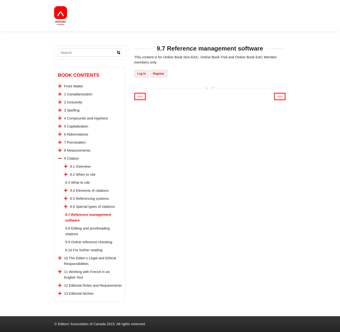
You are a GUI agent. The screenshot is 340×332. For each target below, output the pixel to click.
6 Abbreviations (76, 134)
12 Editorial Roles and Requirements (93, 285)
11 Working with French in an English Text (87, 274)
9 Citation (71, 158)
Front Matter (73, 86)
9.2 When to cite (82, 174)
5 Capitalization (76, 126)
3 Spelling (72, 110)
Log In (141, 73)
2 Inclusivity (73, 102)
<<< (140, 96)
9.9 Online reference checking (88, 242)
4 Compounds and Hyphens (86, 118)
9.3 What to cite (77, 182)
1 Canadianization (78, 94)
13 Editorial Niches (79, 293)
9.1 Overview (80, 166)
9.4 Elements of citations (89, 190)
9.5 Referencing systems (89, 198)
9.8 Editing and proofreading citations (87, 231)
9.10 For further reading (83, 250)
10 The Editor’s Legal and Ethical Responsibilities (90, 261)
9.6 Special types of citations (92, 206)
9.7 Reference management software (88, 217)
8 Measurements (77, 150)
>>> (280, 96)
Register (158, 73)
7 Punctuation (75, 142)
